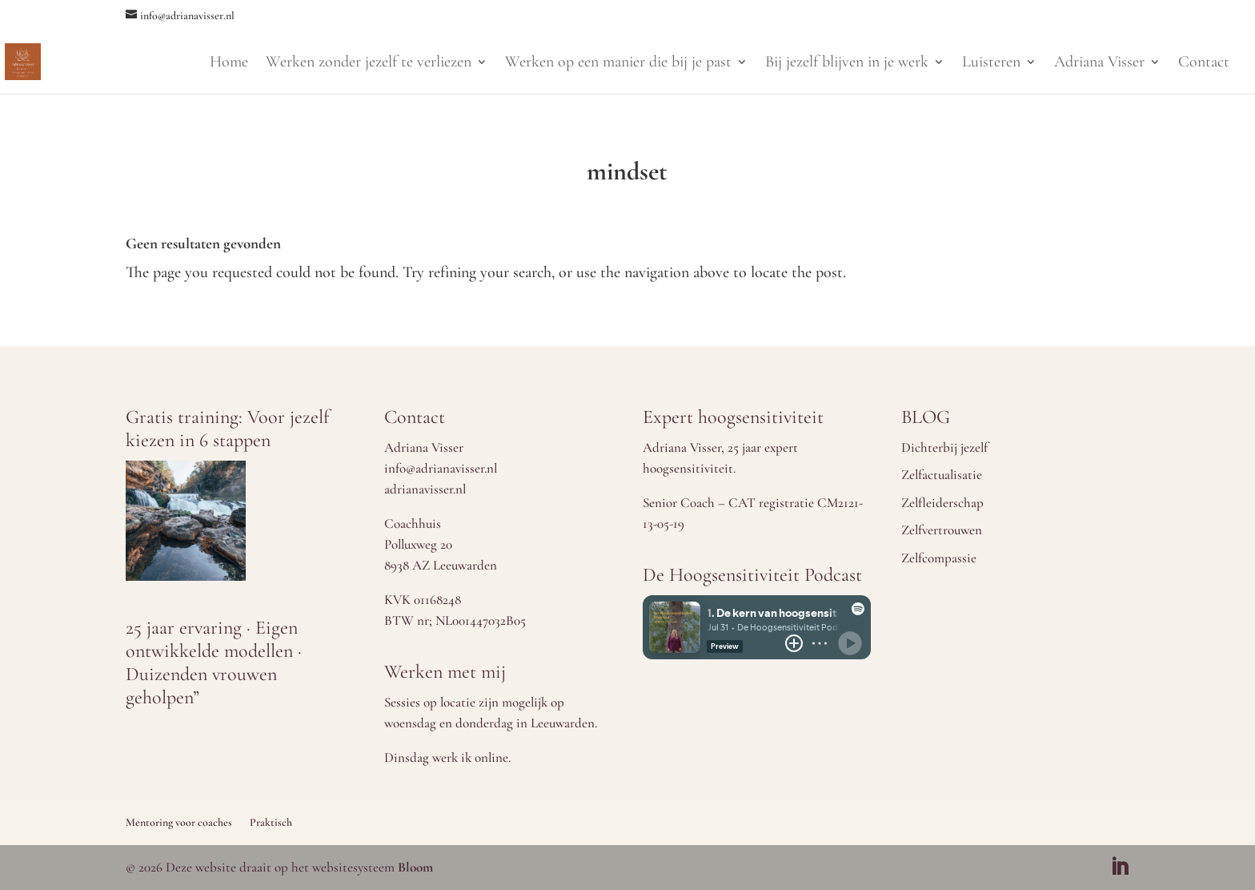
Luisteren (991, 63)
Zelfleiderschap (942, 502)
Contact (1203, 63)
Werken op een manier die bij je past (618, 63)
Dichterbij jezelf (944, 447)
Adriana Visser (1099, 63)
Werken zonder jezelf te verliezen (368, 63)
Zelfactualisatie (941, 474)
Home (229, 63)
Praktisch (271, 822)
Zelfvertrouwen (941, 530)
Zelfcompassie (938, 558)
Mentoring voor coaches (179, 822)
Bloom (415, 867)
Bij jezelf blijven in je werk (846, 63)
